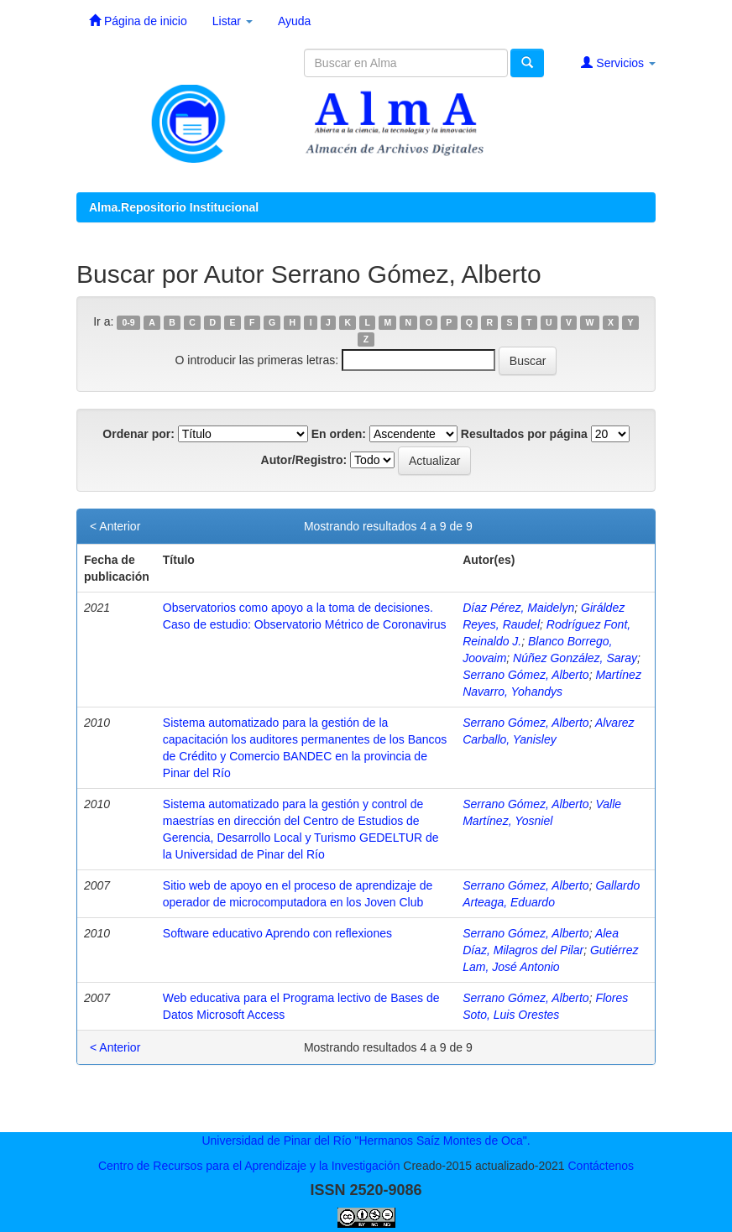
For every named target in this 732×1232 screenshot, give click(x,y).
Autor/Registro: (304, 460)
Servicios (618, 62)
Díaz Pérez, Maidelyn (518, 607)
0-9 (129, 322)
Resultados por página (524, 434)
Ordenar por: (138, 434)
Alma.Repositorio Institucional (174, 207)
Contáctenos (600, 1165)
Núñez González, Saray (575, 658)
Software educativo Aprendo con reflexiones (277, 933)
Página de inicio (138, 20)
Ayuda (294, 21)
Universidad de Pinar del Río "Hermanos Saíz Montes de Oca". (365, 1140)
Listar (232, 21)
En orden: (338, 434)
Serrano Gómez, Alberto (525, 674)
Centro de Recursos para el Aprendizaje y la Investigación (249, 1165)
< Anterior (115, 526)
